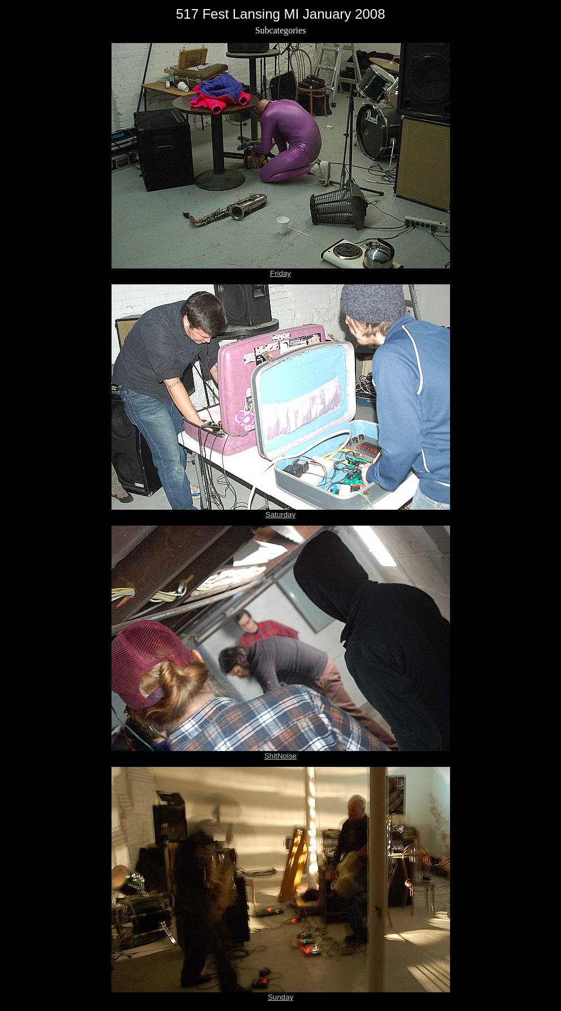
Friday (280, 273)
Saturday (280, 514)
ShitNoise (280, 756)
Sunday (280, 997)
